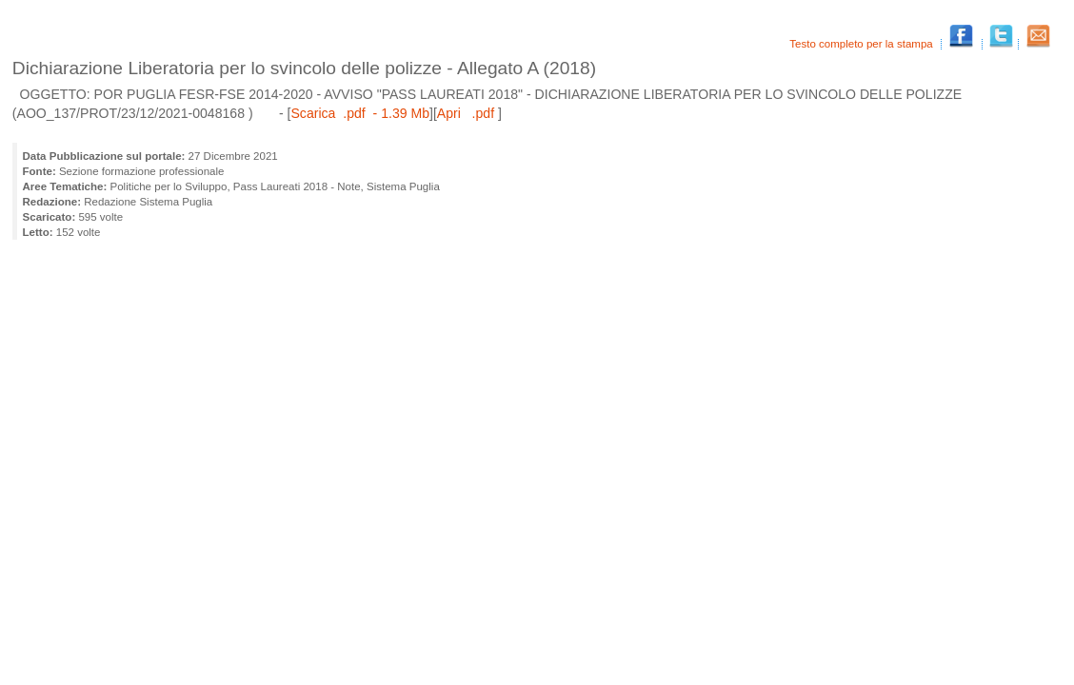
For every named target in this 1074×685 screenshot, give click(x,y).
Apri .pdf (467, 113)
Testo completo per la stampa (862, 43)
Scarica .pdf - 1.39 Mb (359, 113)
